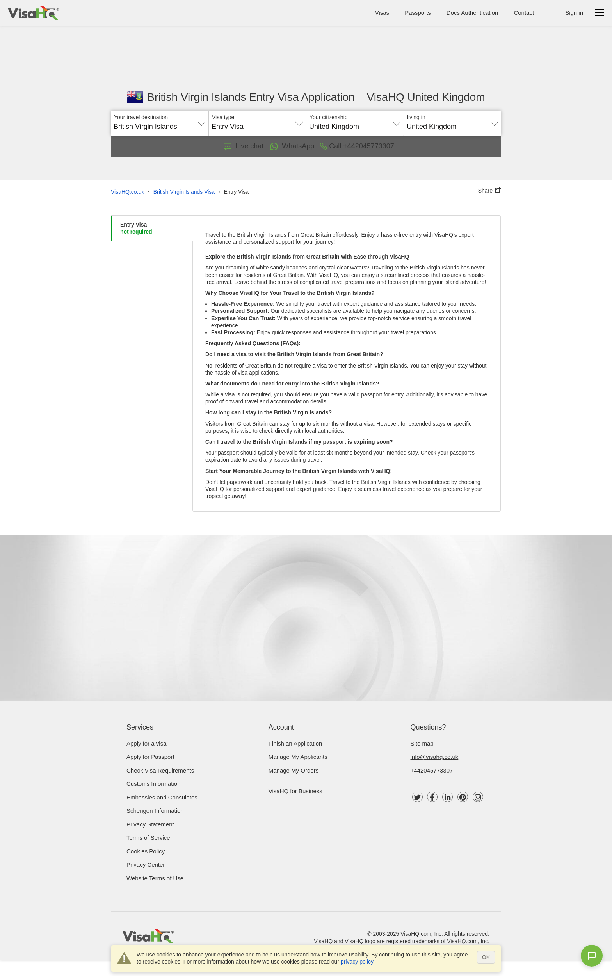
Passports (418, 12)
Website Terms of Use (154, 878)
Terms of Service (148, 837)
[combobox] (160, 124)
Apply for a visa (146, 743)
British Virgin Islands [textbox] (145, 126)
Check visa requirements (160, 770)
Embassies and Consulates (161, 797)
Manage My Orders (293, 770)
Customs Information (153, 783)
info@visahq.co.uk (435, 756)
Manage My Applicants (298, 756)
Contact (524, 12)
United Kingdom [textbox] (334, 126)
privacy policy (357, 961)
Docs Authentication (472, 12)
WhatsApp (291, 146)
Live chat (243, 146)
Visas (382, 12)
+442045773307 (432, 770)
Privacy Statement (150, 824)
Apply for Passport (150, 756)
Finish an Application (295, 743)
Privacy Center (145, 864)
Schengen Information (155, 810)
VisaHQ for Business (295, 791)
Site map (422, 743)
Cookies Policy (145, 851)
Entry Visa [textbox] (228, 126)
